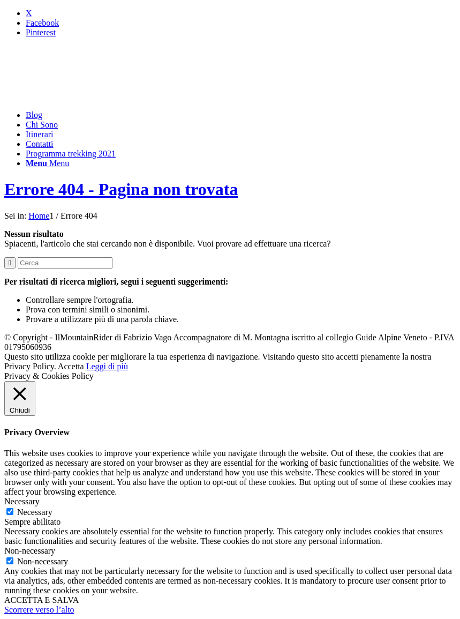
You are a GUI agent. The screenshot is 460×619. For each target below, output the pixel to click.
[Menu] (47, 163)
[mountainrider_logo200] (84, 96)
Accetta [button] (71, 366)
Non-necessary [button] (29, 550)
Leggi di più (107, 366)
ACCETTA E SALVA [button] (41, 600)
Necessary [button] (22, 501)
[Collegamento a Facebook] (42, 22)
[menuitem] (241, 115)
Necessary (34, 512)
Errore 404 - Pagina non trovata (121, 189)
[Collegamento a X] (29, 13)
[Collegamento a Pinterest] (41, 32)
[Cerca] (65, 263)
